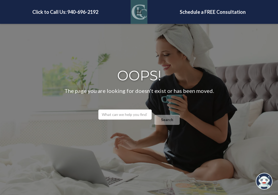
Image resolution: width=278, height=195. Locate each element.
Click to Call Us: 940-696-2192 (65, 12)
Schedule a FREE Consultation (213, 12)
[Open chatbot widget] (264, 181)
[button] (139, 12)
